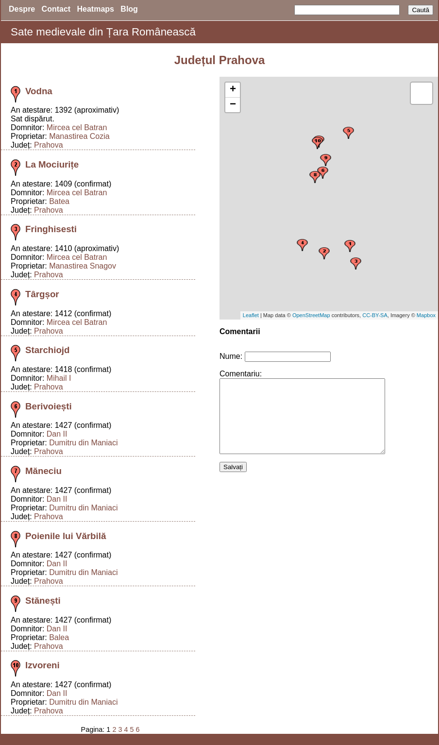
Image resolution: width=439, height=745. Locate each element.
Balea (59, 637)
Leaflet (251, 315)
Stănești (43, 600)
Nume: (231, 356)
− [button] (233, 105)
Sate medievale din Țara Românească (103, 32)
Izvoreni (42, 665)
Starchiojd (47, 350)
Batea (59, 201)
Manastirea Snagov (82, 266)
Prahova (48, 145)
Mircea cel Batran (77, 127)
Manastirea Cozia (79, 136)
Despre (22, 9)
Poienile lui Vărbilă (65, 536)
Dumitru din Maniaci (83, 443)
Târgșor (42, 294)
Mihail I (59, 378)
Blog (129, 9)
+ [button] (233, 90)
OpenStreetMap (311, 315)
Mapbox (426, 315)
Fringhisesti (51, 229)
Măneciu (43, 471)
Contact (56, 9)
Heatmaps (95, 9)
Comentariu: (241, 374)
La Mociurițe (52, 164)
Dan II (57, 434)
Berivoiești (48, 406)
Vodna (38, 91)
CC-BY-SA (375, 315)
